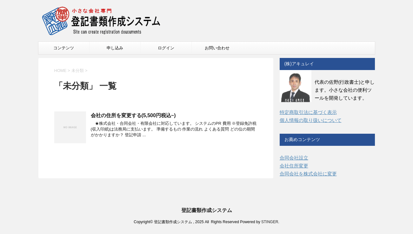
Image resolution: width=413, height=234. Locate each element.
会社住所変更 (294, 165)
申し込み (115, 48)
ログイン (166, 48)
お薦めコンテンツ (302, 139)
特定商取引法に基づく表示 (308, 112)
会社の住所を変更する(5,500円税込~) (133, 115)
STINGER (269, 222)
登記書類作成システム (206, 210)
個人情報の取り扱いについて (311, 120)
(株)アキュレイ (299, 63)
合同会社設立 (294, 157)
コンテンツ (63, 48)
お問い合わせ (217, 48)
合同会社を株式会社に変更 (308, 173)
